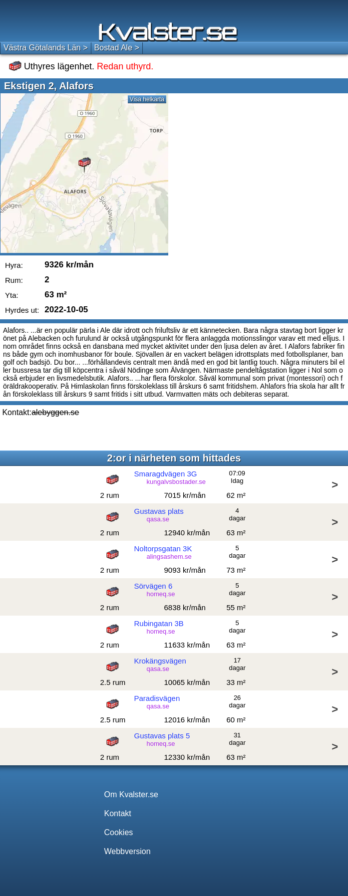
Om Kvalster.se (131, 794)
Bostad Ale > (116, 47)
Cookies (118, 832)
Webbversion (127, 851)
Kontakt (117, 813)
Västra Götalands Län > (45, 47)
